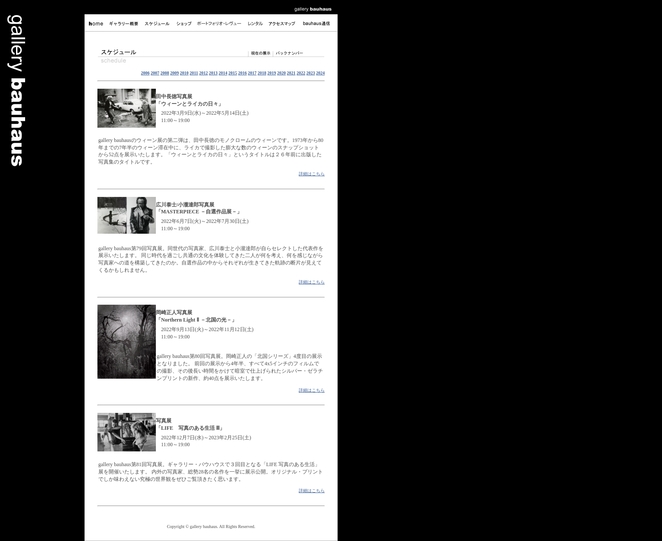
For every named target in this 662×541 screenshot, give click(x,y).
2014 (223, 73)
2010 (184, 73)
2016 (242, 73)
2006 (145, 73)
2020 (281, 73)
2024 (320, 73)
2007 (155, 73)
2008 (165, 73)
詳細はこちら (312, 173)
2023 (311, 73)
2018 (262, 73)
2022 (301, 73)
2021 (291, 73)
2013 (213, 73)
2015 (233, 73)
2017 (252, 73)
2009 (174, 73)
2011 (194, 73)
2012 (203, 73)
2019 (272, 73)
